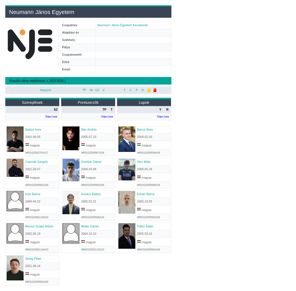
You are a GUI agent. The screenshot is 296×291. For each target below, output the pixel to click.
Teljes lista (51, 116)
